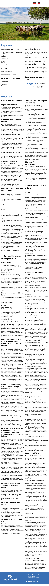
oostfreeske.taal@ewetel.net (10, 74)
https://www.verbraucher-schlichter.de (35, 72)
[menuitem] (34, 3)
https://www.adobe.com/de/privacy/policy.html (34, 450)
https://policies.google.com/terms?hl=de (33, 510)
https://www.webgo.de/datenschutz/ (11, 221)
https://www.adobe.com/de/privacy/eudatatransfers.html (36, 440)
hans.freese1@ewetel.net (6, 64)
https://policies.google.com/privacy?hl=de (33, 509)
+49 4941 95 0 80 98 (43, 84)
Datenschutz (25, 585)
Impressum (19, 585)
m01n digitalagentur (41, 83)
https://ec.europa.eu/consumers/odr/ (32, 55)
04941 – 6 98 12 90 (8, 71)
